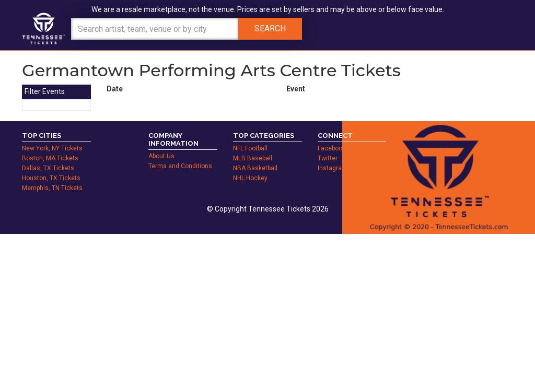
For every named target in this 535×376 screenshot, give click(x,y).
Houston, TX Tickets (51, 178)
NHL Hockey (250, 178)
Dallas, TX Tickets (48, 168)
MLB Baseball (252, 158)
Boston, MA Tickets (50, 158)
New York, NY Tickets (52, 148)
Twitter (328, 158)
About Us (161, 156)
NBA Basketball (255, 168)
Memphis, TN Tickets (52, 188)
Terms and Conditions (180, 166)
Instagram (332, 168)
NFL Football (250, 148)
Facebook (331, 148)
